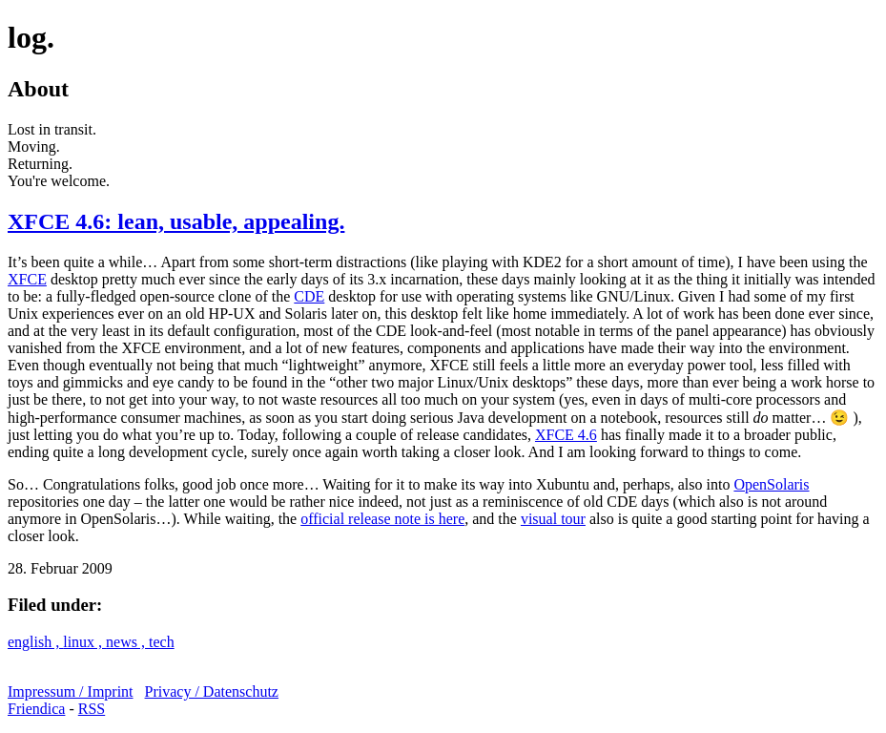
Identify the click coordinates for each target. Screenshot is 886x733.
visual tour (553, 519)
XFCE (27, 279)
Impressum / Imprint (71, 691)
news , (127, 642)
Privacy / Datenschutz (211, 691)
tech (162, 642)
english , (35, 642)
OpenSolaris (771, 484)
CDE (309, 296)
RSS (91, 709)
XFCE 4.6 (566, 435)
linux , (84, 642)
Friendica (36, 709)
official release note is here (382, 519)
